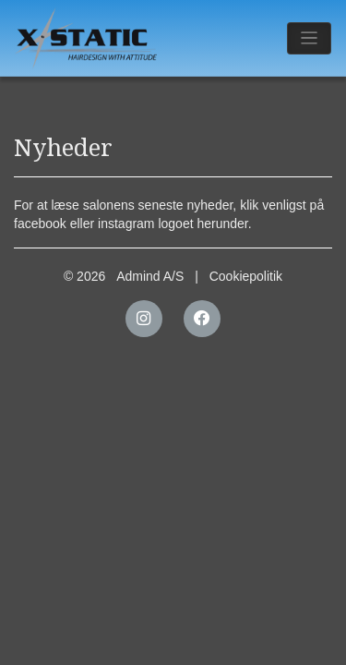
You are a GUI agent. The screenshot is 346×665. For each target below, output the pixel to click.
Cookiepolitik (245, 276)
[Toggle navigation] (309, 38)
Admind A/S (150, 276)
